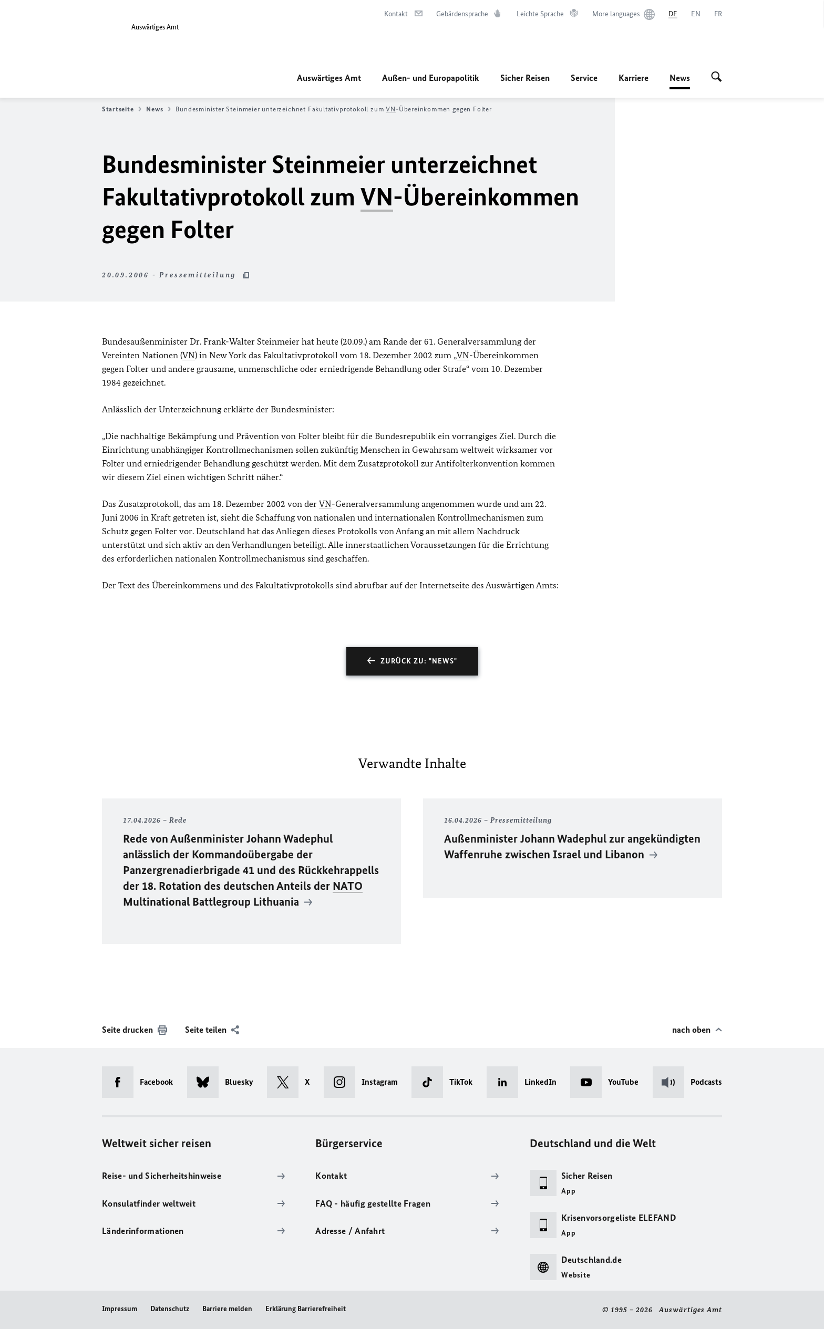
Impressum (119, 1308)
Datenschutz (169, 1308)
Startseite (121, 109)
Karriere (633, 77)
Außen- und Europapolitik (430, 77)
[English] (696, 14)
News (680, 77)
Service (584, 77)
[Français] (718, 14)
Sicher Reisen (525, 77)
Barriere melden (227, 1308)
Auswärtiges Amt (329, 77)
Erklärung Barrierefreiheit (305, 1308)
